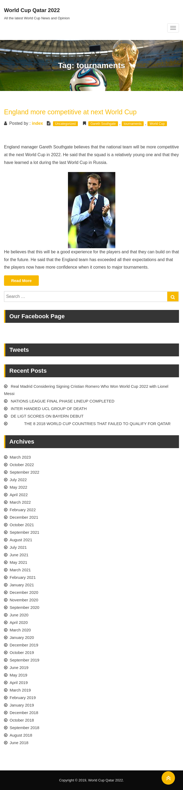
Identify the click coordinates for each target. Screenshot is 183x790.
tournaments (133, 124)
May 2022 (18, 487)
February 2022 (23, 509)
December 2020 (24, 592)
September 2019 (24, 660)
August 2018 (21, 735)
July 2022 (18, 479)
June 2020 (19, 615)
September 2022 (24, 472)
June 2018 (19, 742)
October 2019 (22, 652)
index (37, 123)
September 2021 (24, 532)
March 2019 (20, 690)
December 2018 (24, 712)
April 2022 (19, 494)
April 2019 (19, 682)
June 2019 (19, 667)
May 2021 (18, 562)
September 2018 (24, 727)
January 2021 (22, 585)
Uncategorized (65, 124)
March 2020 (20, 630)
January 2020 (22, 637)
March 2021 (20, 570)
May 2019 (18, 675)
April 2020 (19, 622)
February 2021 (23, 577)
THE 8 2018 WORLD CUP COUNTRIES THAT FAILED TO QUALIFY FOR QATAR (90, 423)
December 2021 (24, 517)
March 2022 (20, 502)
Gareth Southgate (103, 124)
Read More (25, 281)
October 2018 (22, 720)
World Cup (157, 124)
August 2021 (21, 539)
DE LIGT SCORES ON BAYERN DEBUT (47, 416)
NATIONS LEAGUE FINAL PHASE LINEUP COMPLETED (62, 401)
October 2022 (22, 464)
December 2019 (24, 645)
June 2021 (19, 555)
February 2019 (23, 697)
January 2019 (22, 705)
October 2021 (22, 524)
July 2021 (18, 547)
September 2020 (24, 607)
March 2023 (20, 457)
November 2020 (24, 600)
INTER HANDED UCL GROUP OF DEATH (49, 408)
